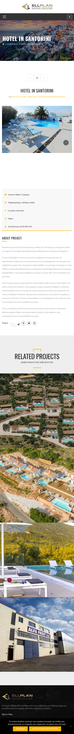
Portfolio (12, 44)
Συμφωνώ (20, 729)
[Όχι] (70, 726)
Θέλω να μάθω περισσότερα (45, 729)
